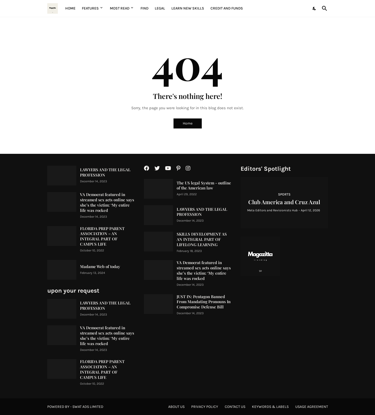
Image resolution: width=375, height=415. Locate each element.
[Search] (323, 8)
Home (70, 8)
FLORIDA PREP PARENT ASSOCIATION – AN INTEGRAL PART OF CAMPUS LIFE (102, 236)
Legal (160, 8)
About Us (176, 406)
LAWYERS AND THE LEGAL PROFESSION (105, 172)
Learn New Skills (187, 8)
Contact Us (235, 406)
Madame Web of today (100, 266)
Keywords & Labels (270, 406)
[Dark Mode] (314, 8)
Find (144, 8)
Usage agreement (311, 406)
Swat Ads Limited (87, 406)
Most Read (119, 8)
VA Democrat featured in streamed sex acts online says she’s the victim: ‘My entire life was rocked (107, 202)
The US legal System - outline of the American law (204, 185)
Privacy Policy (204, 406)
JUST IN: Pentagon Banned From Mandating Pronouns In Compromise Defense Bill (204, 302)
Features (90, 8)
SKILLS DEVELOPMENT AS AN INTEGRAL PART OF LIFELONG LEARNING (202, 239)
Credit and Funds (226, 8)
